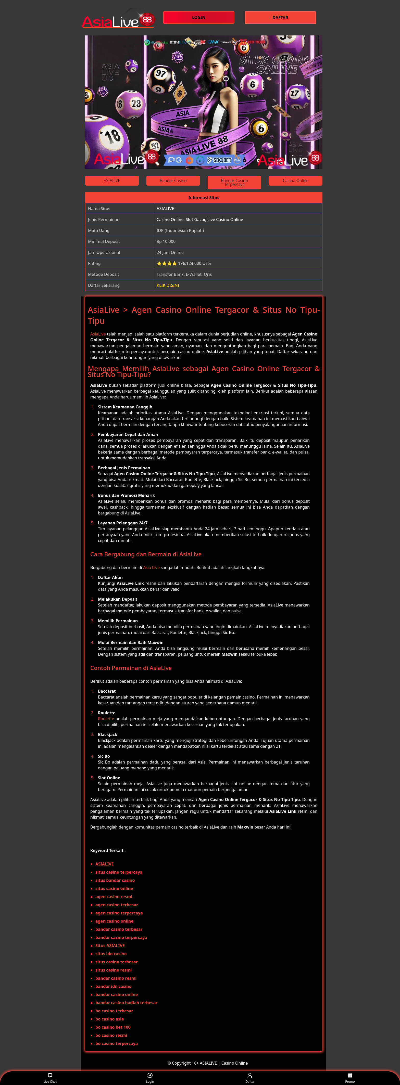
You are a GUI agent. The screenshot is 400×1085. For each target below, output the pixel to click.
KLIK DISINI (168, 285)
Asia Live (151, 567)
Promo (350, 1078)
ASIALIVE (165, 208)
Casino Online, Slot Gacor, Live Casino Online (200, 219)
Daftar (250, 1078)
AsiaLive (98, 334)
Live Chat (49, 1078)
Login (150, 1078)
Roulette (106, 718)
